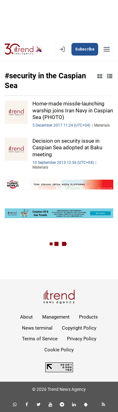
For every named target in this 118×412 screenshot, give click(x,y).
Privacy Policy (81, 339)
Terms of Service (40, 339)
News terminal (37, 328)
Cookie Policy (59, 350)
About (26, 317)
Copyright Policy (79, 328)
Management (56, 317)
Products (88, 317)
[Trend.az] (23, 49)
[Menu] (106, 49)
